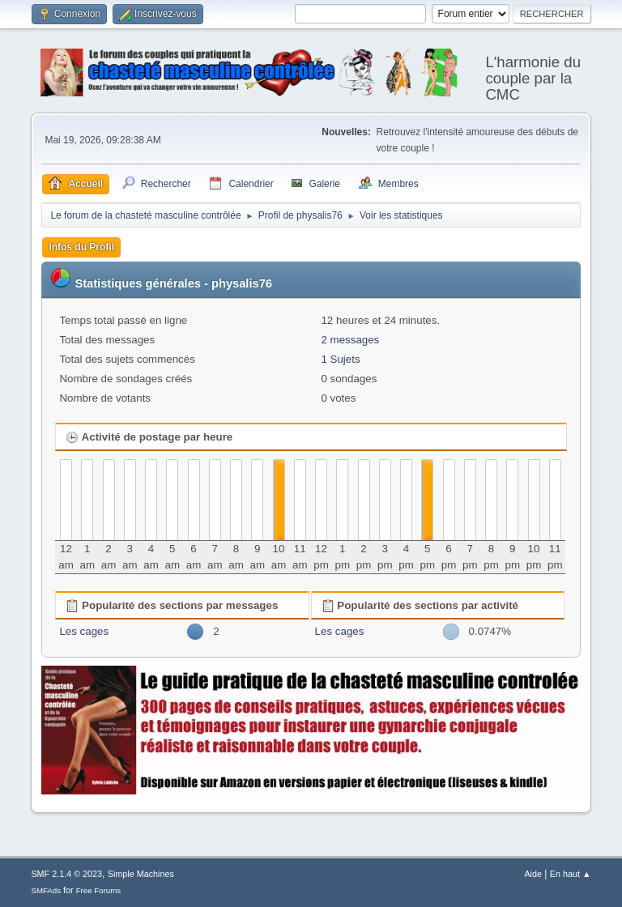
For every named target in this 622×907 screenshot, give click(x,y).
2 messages (350, 340)
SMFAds (46, 890)
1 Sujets (340, 359)
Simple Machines (141, 874)
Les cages (84, 631)
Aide (533, 874)
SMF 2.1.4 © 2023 (66, 874)
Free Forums (98, 890)
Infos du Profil (81, 247)
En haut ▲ (570, 874)
